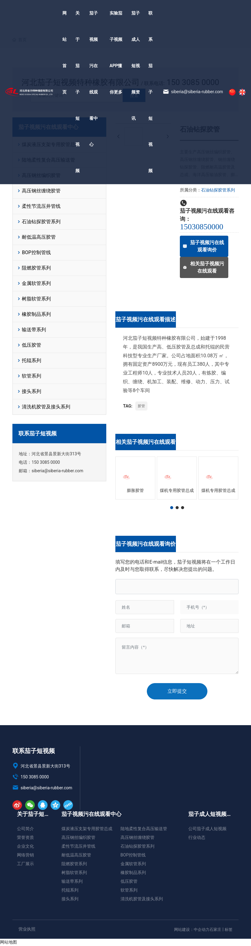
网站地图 (8, 942)
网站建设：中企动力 (192, 929)
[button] (171, 507)
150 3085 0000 (45, 462)
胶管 (141, 406)
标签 (229, 929)
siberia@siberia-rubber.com (193, 122)
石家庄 (215, 929)
